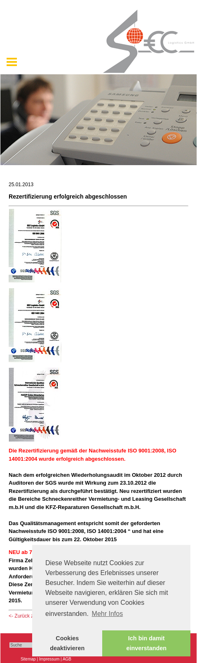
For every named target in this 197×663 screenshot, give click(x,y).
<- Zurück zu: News (30, 616)
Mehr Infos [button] (107, 613)
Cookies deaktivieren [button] (67, 643)
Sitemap (28, 659)
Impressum (49, 659)
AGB (67, 659)
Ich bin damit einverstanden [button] (146, 643)
